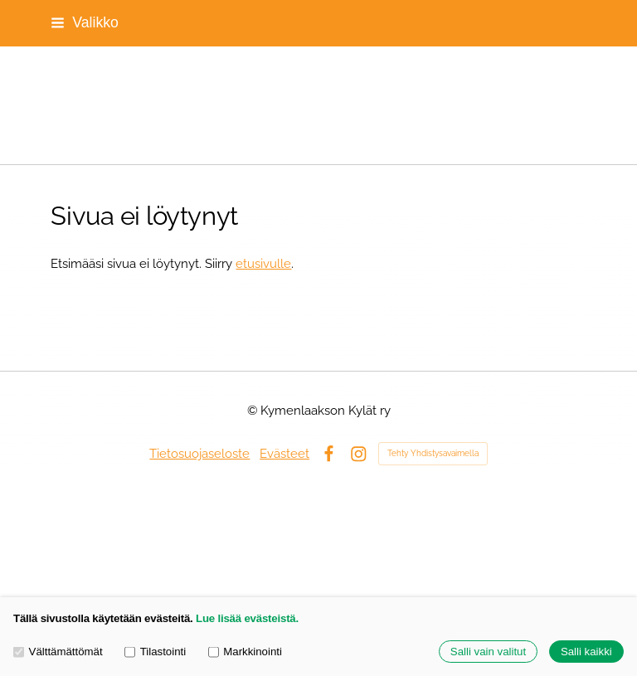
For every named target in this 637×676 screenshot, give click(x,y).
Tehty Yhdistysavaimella (433, 453)
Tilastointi (155, 651)
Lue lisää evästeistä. (247, 618)
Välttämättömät (58, 651)
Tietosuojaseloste (199, 453)
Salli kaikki (586, 651)
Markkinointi (245, 651)
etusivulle (263, 263)
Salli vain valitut (488, 651)
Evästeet (284, 453)
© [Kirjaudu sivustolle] (253, 410)
